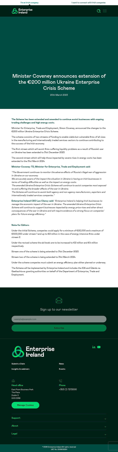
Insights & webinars (20, 369)
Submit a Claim (18, 363)
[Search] (99, 11)
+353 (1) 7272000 (68, 389)
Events (62, 369)
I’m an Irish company (29, 2)
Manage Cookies (25, 405)
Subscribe (61, 329)
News (61, 363)
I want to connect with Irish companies (89, 2)
